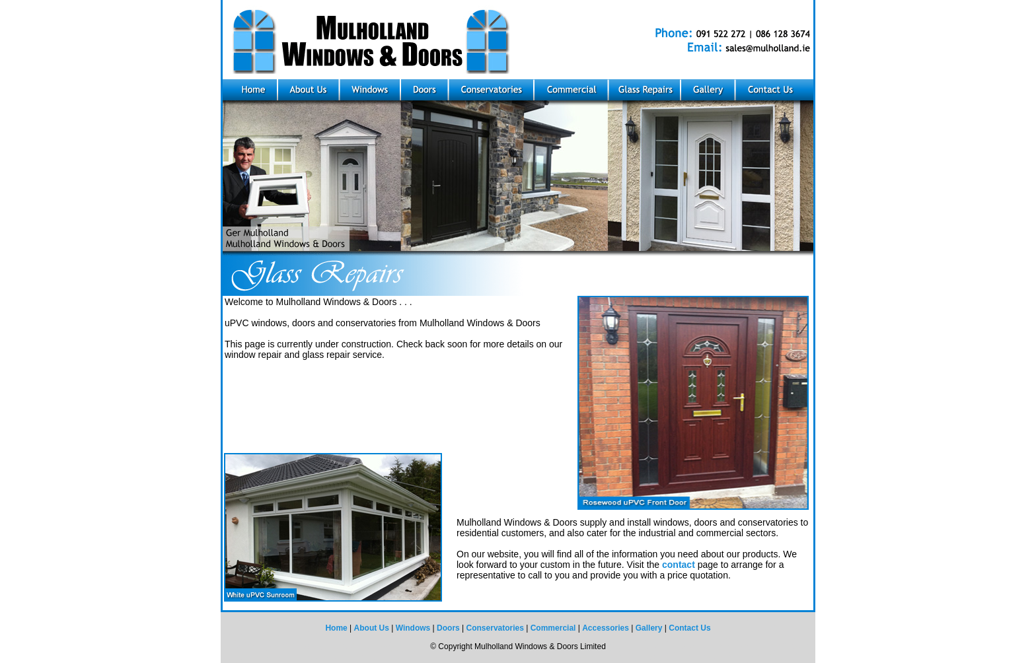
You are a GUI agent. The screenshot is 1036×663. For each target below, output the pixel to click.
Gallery (649, 628)
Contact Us (689, 628)
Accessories (605, 628)
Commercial (553, 628)
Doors (448, 628)
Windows (413, 628)
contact (678, 564)
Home (336, 628)
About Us (371, 628)
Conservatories (495, 628)
